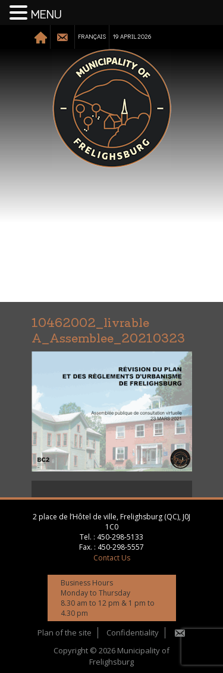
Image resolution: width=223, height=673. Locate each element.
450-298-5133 (120, 537)
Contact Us (111, 558)
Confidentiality (132, 632)
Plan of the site (64, 632)
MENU (46, 15)
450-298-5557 (121, 547)
